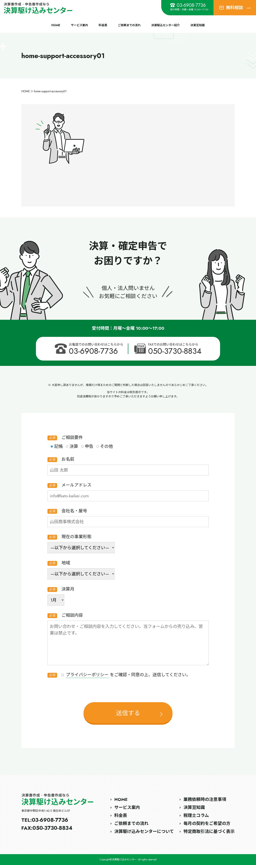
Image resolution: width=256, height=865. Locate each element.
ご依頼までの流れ (129, 25)
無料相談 (235, 7)
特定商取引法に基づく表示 (209, 831)
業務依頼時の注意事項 (204, 799)
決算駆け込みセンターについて (144, 831)
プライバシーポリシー (87, 675)
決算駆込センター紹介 (165, 25)
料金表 (103, 25)
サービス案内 (79, 25)
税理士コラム (196, 815)
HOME (55, 25)
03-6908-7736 (188, 5)
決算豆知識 (197, 25)
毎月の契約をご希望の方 (206, 823)
